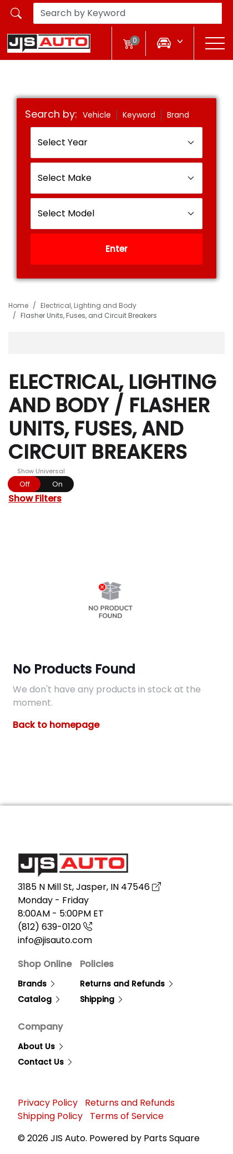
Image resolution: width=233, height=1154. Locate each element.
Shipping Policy (50, 1116)
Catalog (40, 999)
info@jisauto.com (55, 940)
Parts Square (172, 1138)
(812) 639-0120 (55, 926)
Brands (37, 983)
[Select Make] (116, 178)
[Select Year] (116, 142)
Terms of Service (127, 1116)
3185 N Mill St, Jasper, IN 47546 (89, 886)
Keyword (139, 114)
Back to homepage (56, 724)
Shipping (102, 999)
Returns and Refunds (127, 983)
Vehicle (97, 114)
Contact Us (46, 1061)
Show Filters (35, 498)
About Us (41, 1046)
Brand (178, 114)
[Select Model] (116, 213)
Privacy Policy (48, 1102)
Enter (116, 249)
